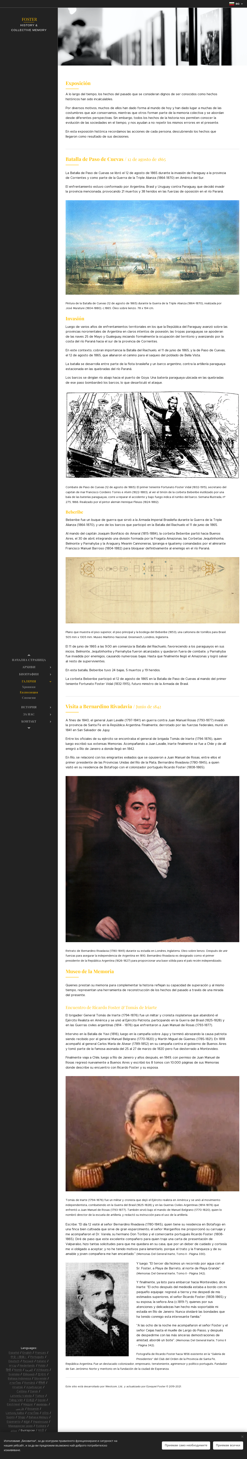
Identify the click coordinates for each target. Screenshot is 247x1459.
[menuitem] (29, 660)
